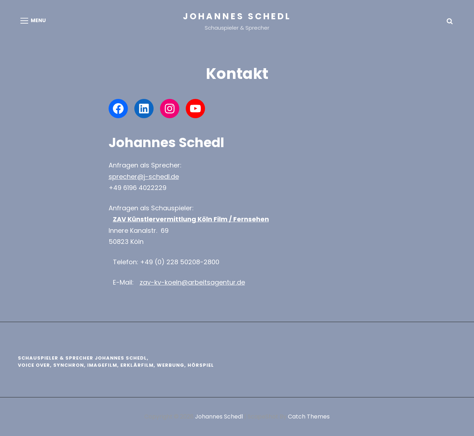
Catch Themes (309, 416)
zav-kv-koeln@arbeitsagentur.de (192, 282)
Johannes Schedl (237, 16)
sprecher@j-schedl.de (144, 176)
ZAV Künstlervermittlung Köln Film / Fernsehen (191, 219)
